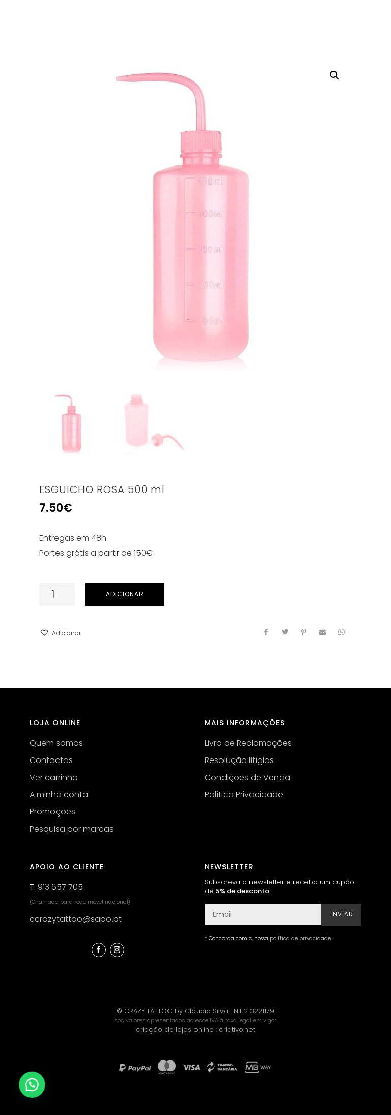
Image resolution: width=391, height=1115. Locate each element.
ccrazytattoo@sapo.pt (76, 919)
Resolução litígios (239, 760)
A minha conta (59, 794)
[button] (60, 633)
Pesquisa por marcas (72, 829)
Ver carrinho (54, 777)
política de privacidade (300, 938)
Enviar (341, 914)
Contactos (51, 760)
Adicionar (125, 594)
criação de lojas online (175, 1030)
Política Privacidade (244, 794)
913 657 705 (60, 887)
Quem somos (56, 743)
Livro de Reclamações (248, 743)
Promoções (52, 812)
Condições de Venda (247, 777)
